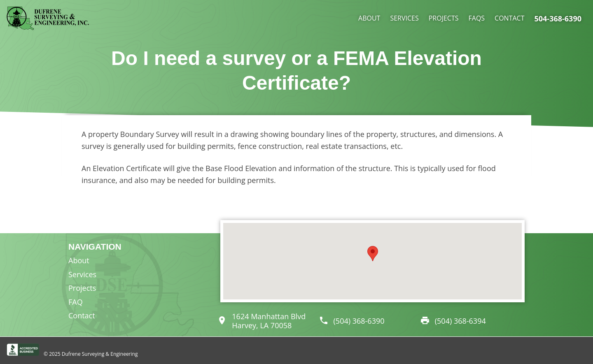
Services (404, 18)
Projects (444, 18)
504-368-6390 (557, 18)
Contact (509, 18)
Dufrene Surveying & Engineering (100, 353)
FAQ (75, 302)
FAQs (477, 18)
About (369, 18)
